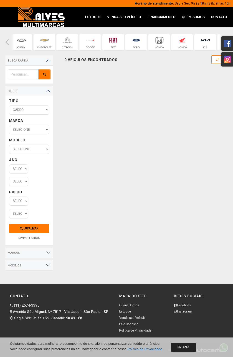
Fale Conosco (128, 324)
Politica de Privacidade (135, 330)
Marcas (14, 252)
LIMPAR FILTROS (29, 237)
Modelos (14, 265)
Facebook (182, 305)
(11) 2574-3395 (24, 305)
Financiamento (161, 17)
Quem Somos (193, 17)
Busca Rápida (18, 60)
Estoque (93, 17)
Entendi (183, 347)
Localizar (29, 228)
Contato (219, 17)
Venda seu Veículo (124, 17)
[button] (7, 42)
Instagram (183, 311)
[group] (21, 42)
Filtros (13, 91)
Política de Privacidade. (145, 349)
